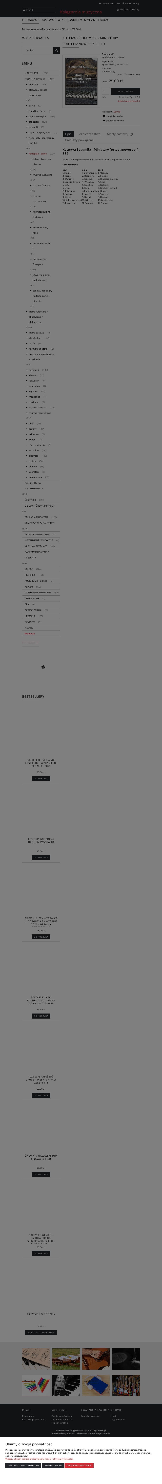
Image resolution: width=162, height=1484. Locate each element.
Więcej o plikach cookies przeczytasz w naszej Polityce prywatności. (39, 1458)
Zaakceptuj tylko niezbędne (23, 1465)
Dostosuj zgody (53, 1465)
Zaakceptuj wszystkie (79, 1465)
